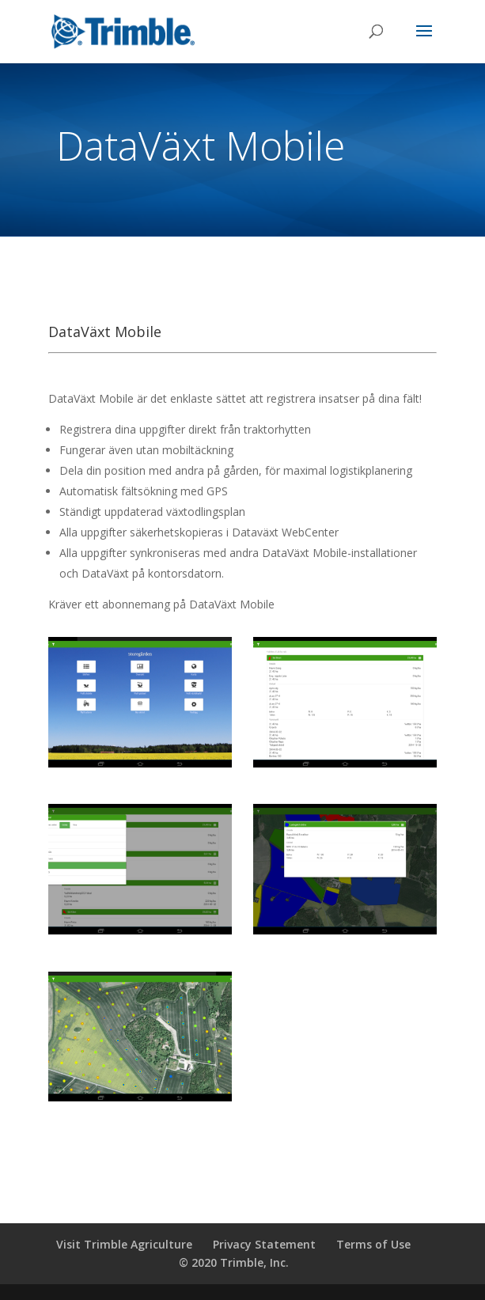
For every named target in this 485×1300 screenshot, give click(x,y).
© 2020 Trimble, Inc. (234, 1262)
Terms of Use (373, 1244)
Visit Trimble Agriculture (124, 1244)
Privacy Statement (264, 1244)
